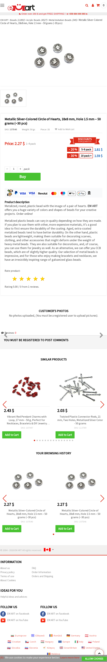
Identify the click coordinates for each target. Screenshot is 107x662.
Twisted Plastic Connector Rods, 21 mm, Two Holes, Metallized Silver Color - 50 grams (80, 420)
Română (55, 635)
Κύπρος (49, 647)
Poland (94, 641)
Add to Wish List (64, 129)
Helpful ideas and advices (13, 596)
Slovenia (31, 647)
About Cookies (8, 580)
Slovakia (13, 647)
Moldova (53, 654)
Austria (90, 635)
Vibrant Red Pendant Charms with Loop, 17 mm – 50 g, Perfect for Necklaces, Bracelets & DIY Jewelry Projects (27, 420)
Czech (30, 641)
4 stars (35, 278)
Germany (73, 635)
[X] (2, 657)
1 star (14, 278)
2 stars (21, 278)
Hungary (47, 641)
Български (18, 635)
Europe (64, 641)
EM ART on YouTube (14, 620)
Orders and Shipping (42, 576)
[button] (34, 440)
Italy (79, 641)
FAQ (34, 568)
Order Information (41, 572)
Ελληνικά (37, 635)
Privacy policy (7, 572)
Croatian (14, 641)
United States (91, 647)
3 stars (28, 278)
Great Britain (68, 647)
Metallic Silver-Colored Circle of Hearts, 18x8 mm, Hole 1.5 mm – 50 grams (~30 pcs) (27, 514)
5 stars (42, 278)
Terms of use (7, 576)
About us (5, 568)
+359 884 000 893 (77, 14)
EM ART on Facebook (14, 614)
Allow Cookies (94, 658)
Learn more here (69, 657)
